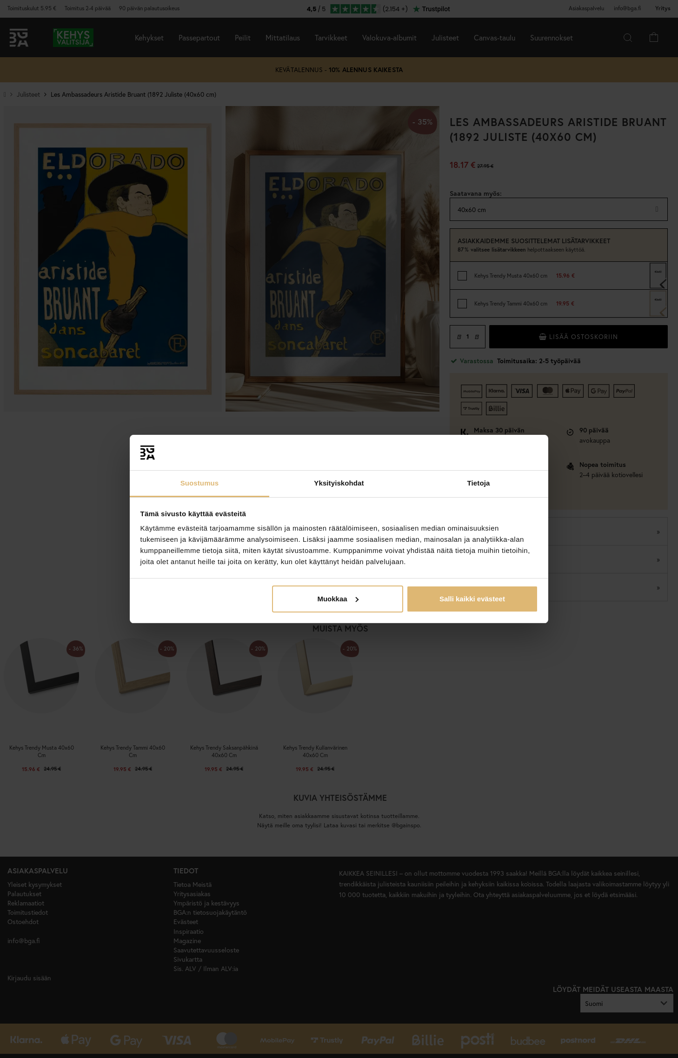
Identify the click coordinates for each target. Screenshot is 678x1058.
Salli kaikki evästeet (472, 599)
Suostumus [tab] (199, 483)
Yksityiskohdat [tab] (339, 483)
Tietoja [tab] (478, 483)
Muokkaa (337, 599)
